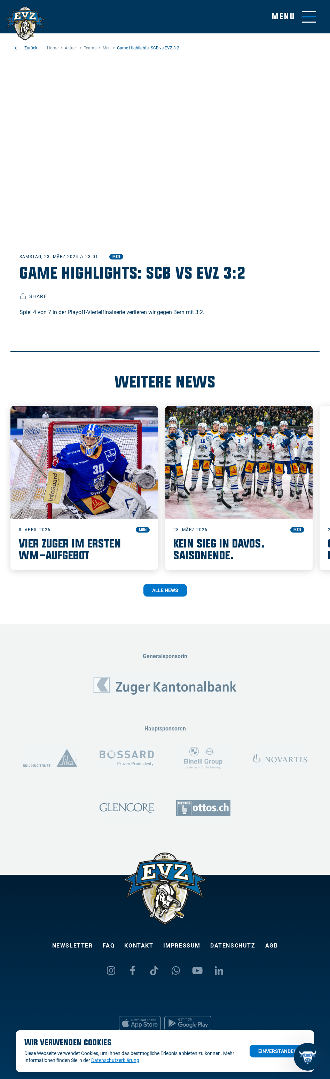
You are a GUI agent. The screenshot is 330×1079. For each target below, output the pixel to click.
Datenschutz (233, 945)
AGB (271, 945)
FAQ (109, 945)
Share (33, 296)
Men (116, 256)
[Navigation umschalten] (294, 17)
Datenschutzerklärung (115, 1060)
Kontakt (138, 945)
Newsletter (72, 945)
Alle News (165, 590)
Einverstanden (277, 1051)
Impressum (182, 945)
